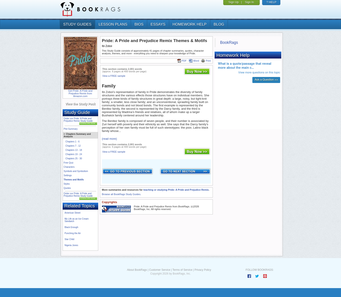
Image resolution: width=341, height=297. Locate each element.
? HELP (271, 2)
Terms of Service (182, 269)
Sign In (249, 2)
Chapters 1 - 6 (73, 141)
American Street (73, 213)
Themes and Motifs (74, 179)
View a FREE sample (114, 76)
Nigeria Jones (71, 245)
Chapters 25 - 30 (74, 158)
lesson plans (113, 24)
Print (206, 60)
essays (158, 24)
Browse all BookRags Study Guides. (121, 194)
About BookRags (137, 269)
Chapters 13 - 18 (74, 150)
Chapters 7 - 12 (73, 146)
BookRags (229, 42)
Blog (219, 24)
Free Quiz (69, 163)
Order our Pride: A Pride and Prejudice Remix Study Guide (78, 119)
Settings (68, 175)
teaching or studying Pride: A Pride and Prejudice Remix (176, 189)
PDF (182, 60)
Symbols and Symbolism (76, 171)
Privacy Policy (202, 269)
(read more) (109, 138)
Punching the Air (73, 233)
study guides (77, 24)
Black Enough (71, 227)
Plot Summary (71, 129)
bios (139, 24)
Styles (67, 184)
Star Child (69, 239)
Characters (69, 167)
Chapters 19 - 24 (74, 154)
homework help (190, 24)
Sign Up (233, 2)
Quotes (67, 188)
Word (194, 60)
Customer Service (159, 269)
